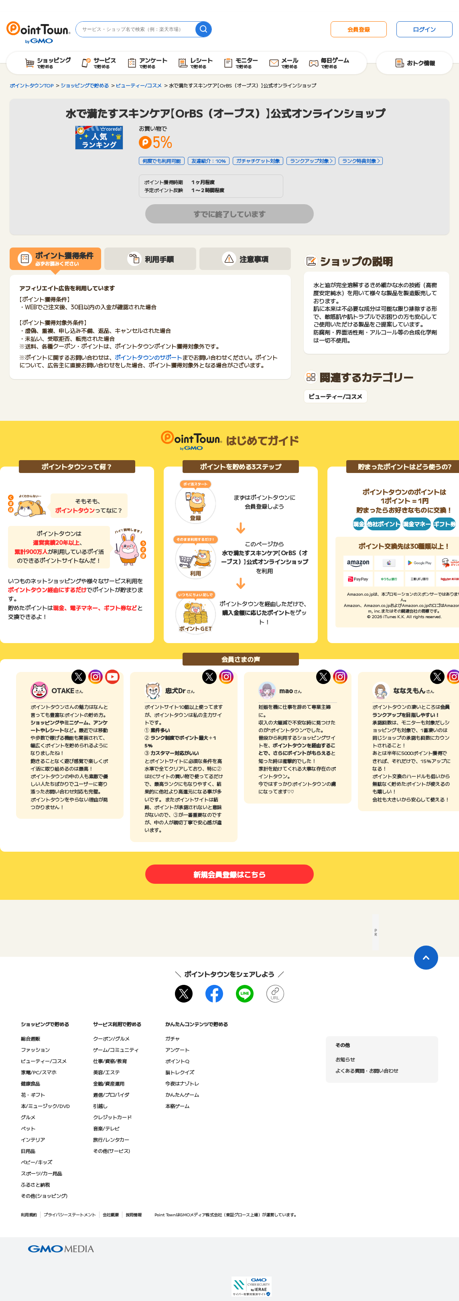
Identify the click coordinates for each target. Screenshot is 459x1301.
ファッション (35, 1049)
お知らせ (345, 1059)
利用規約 (29, 1215)
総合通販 (30, 1038)
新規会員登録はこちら (229, 874)
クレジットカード (112, 1117)
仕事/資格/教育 (110, 1060)
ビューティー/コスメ (335, 396)
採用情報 (134, 1215)
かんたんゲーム (182, 1094)
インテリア (33, 1139)
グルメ (28, 1117)
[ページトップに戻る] (426, 958)
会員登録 (358, 29)
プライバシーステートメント (70, 1215)
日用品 (28, 1150)
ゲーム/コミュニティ (116, 1049)
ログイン (424, 29)
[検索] (203, 29)
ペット (28, 1128)
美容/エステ (106, 1072)
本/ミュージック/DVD (45, 1105)
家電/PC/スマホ (38, 1072)
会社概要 (111, 1215)
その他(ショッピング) (44, 1195)
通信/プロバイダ (111, 1094)
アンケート (177, 1049)
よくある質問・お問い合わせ (366, 1070)
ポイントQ (177, 1060)
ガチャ (172, 1038)
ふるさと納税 (35, 1184)
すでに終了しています (229, 214)
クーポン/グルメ (111, 1038)
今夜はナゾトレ (182, 1083)
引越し (100, 1105)
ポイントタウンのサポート (148, 357)
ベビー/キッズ (36, 1162)
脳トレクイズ (179, 1072)
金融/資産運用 (108, 1083)
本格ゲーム (177, 1105)
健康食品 (30, 1083)
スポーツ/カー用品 (41, 1173)
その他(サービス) (111, 1150)
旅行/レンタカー (111, 1139)
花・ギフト (33, 1094)
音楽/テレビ (106, 1128)
